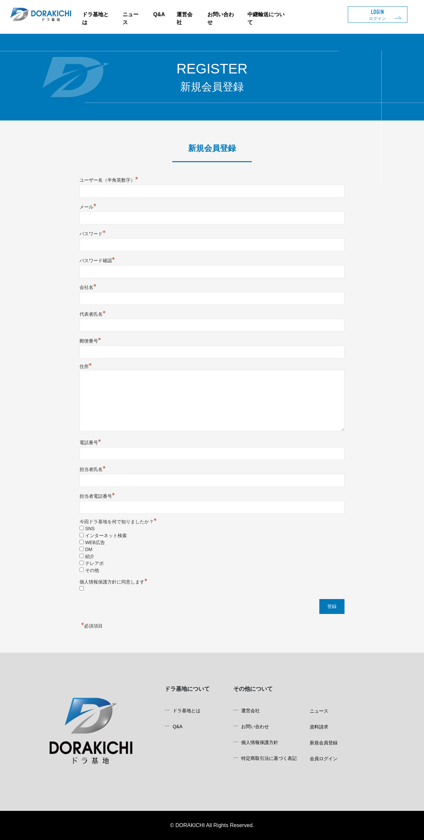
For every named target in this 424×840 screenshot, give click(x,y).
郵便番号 (90, 341)
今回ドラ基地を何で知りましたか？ (118, 521)
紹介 (89, 556)
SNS (90, 528)
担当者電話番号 (97, 496)
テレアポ (94, 563)
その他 (92, 570)
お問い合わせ (255, 726)
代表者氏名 (93, 314)
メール (88, 207)
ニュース (319, 711)
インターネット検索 (106, 535)
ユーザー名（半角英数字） (109, 180)
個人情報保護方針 (259, 742)
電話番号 (90, 442)
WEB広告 (95, 542)
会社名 (88, 287)
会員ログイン (324, 758)
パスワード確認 (97, 260)
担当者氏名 (93, 469)
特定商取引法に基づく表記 (269, 758)
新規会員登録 (324, 742)
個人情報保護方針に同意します (113, 581)
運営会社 (250, 710)
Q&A (159, 14)
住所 (86, 366)
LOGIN (377, 15)
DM (88, 549)
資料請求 (319, 726)
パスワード (93, 233)
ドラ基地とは (186, 710)
